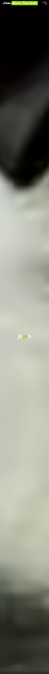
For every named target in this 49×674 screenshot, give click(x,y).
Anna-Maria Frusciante (20, 3)
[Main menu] (44, 3)
